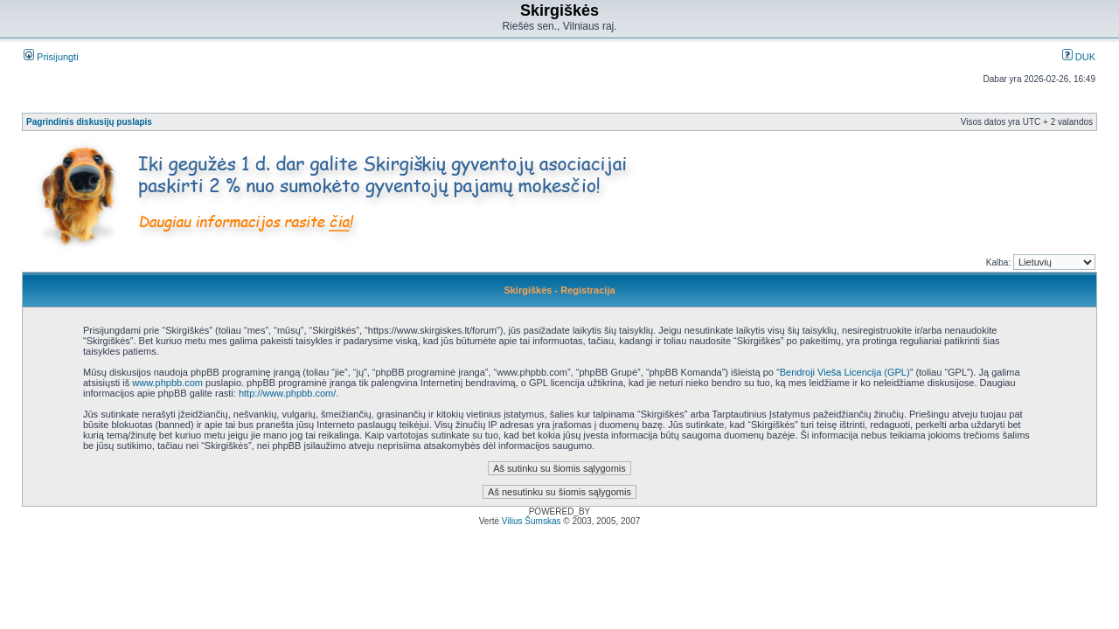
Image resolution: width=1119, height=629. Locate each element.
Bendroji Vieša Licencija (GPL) (845, 372)
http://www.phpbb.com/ (287, 393)
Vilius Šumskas (531, 521)
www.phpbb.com (167, 382)
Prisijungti (51, 57)
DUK (1078, 57)
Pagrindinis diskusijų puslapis (89, 122)
